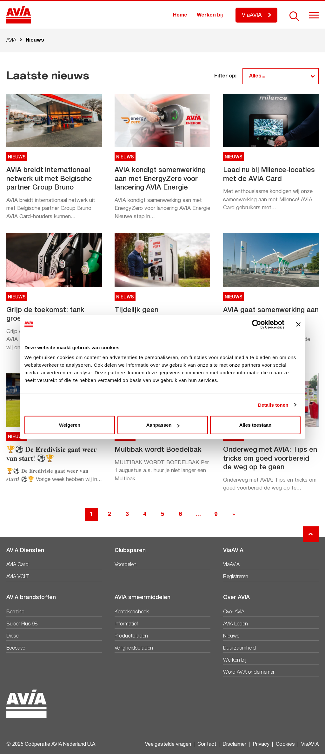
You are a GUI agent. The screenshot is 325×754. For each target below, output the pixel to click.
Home (180, 15)
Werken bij (210, 15)
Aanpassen (162, 425)
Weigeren (69, 425)
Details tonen (273, 404)
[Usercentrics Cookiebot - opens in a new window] (256, 324)
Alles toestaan (255, 425)
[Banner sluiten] (298, 324)
